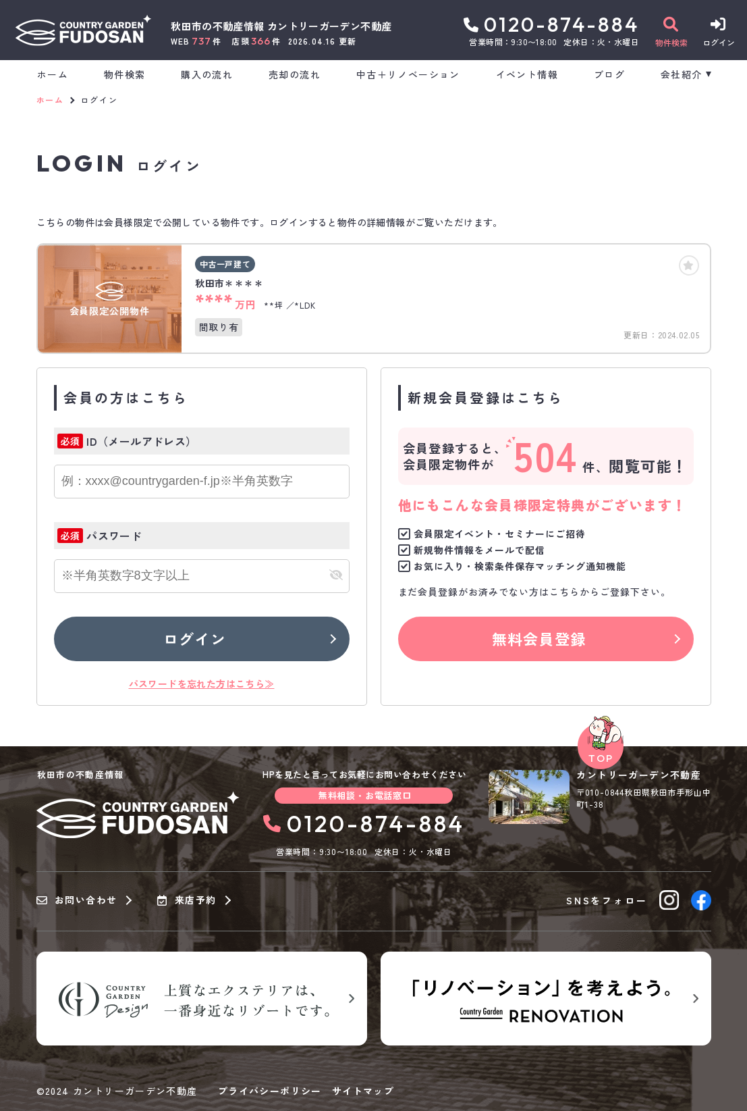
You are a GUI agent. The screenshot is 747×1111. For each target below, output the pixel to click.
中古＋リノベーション (408, 74)
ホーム (52, 74)
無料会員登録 (539, 638)
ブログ (609, 74)
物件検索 (125, 74)
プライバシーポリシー (270, 1090)
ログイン (194, 638)
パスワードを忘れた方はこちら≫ (202, 683)
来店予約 (186, 900)
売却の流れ (295, 74)
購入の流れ (207, 74)
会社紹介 (681, 74)
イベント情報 (527, 74)
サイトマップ (363, 1090)
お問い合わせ (76, 900)
